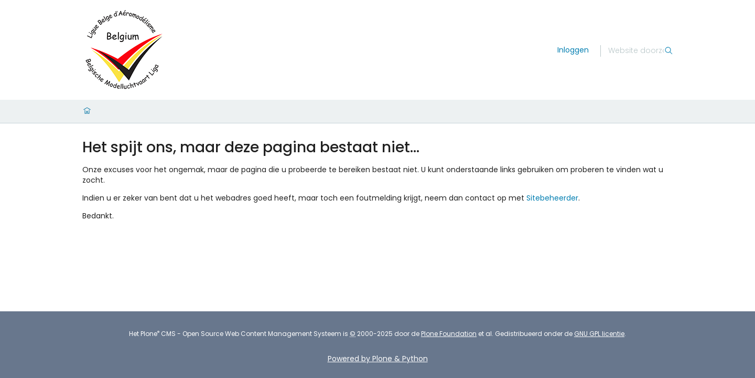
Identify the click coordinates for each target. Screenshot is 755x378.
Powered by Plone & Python (378, 358)
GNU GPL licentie (599, 333)
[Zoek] (636, 51)
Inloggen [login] (573, 50)
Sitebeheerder (552, 198)
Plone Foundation (449, 333)
